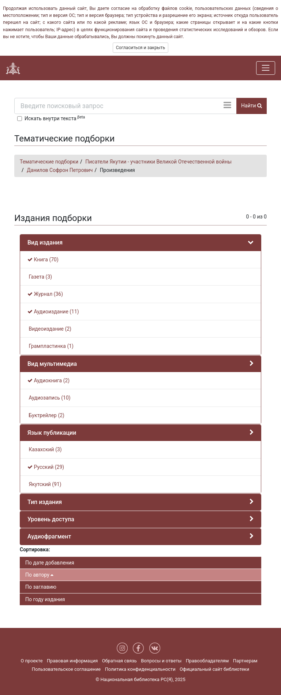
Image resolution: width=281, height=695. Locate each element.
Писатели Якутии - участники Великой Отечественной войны (158, 162)
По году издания (45, 599)
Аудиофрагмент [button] (49, 536)
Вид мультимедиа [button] (52, 363)
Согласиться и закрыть (140, 47)
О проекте (31, 660)
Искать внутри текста (55, 118)
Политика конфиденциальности (140, 669)
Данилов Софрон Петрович (60, 170)
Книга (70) (43, 259)
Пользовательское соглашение (66, 669)
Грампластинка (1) (50, 346)
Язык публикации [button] (51, 432)
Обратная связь (119, 660)
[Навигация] (265, 67)
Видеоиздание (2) (49, 329)
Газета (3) (39, 277)
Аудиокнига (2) (48, 380)
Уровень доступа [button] (50, 519)
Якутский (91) (44, 484)
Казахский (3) (44, 449)
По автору (39, 575)
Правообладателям (207, 660)
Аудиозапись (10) (49, 398)
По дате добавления (49, 563)
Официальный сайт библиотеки (214, 669)
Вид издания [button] (45, 242)
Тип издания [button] (44, 502)
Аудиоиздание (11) (53, 312)
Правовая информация (72, 660)
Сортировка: (35, 549)
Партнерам (245, 660)
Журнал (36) (45, 294)
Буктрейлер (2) (45, 415)
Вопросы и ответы (161, 660)
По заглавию (40, 587)
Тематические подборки (49, 162)
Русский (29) (45, 467)
